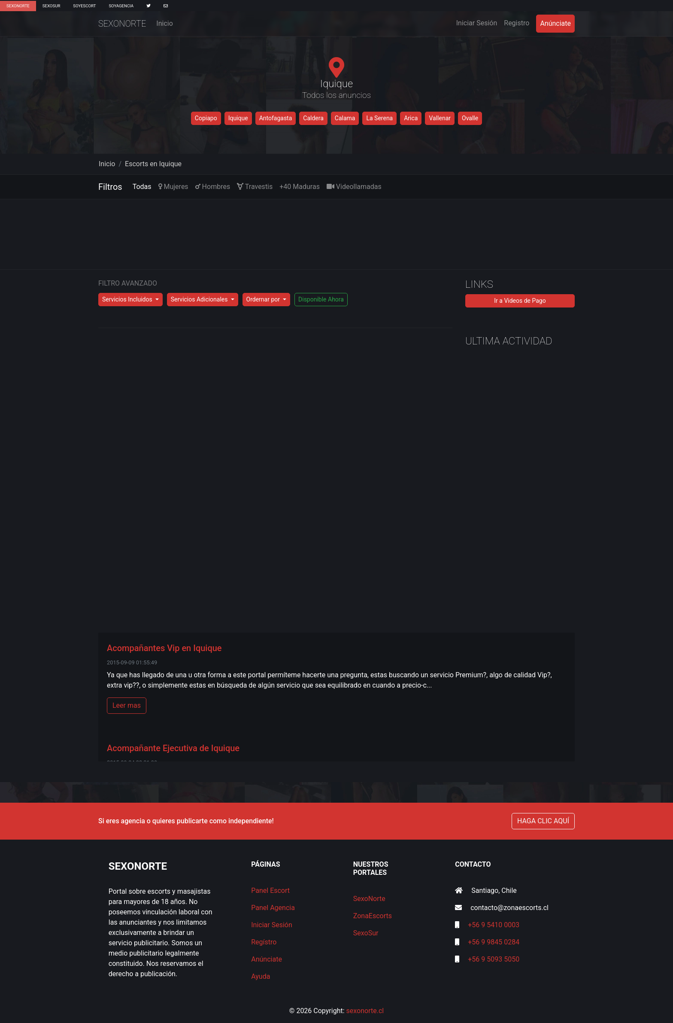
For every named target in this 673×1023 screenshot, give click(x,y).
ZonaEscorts (372, 916)
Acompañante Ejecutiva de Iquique (173, 748)
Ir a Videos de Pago (520, 300)
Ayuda (260, 976)
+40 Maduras (299, 187)
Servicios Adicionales (200, 299)
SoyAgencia (121, 5)
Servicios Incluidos (128, 299)
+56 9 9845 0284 (493, 942)
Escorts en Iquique (153, 164)
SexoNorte (18, 5)
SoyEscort (84, 5)
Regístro (263, 942)
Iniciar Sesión (478, 22)
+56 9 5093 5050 (493, 959)
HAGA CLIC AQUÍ (543, 821)
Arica (411, 118)
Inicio (164, 23)
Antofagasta (275, 118)
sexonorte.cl (365, 1011)
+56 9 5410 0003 (493, 925)
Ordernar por (264, 299)
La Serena (379, 118)
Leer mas (126, 705)
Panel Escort (270, 890)
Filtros (110, 187)
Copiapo (206, 118)
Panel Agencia (273, 908)
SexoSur (51, 5)
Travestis (255, 187)
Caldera (313, 118)
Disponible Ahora (321, 299)
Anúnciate (555, 23)
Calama (345, 118)
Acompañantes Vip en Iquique (164, 648)
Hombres (212, 187)
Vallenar (440, 118)
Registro (516, 23)
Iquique (238, 118)
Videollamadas (354, 187)
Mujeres (173, 187)
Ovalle (470, 118)
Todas (142, 187)
